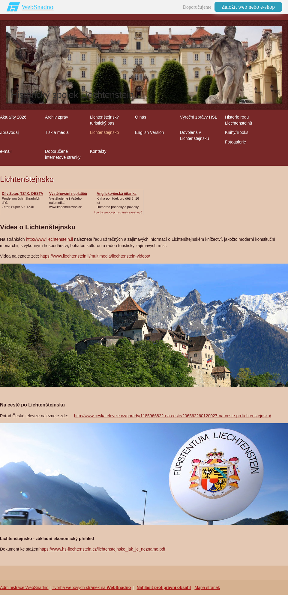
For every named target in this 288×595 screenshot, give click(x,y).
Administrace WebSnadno (24, 587)
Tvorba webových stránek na (91, 587)
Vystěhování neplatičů (68, 194)
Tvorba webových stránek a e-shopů (118, 212)
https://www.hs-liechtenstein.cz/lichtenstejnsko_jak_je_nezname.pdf (102, 549)
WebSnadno (37, 7)
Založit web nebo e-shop (248, 7)
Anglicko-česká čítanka (116, 194)
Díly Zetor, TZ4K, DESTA (22, 194)
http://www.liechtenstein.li (49, 239)
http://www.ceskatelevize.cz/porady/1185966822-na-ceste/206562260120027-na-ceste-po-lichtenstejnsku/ (172, 415)
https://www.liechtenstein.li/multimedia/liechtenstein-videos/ (95, 256)
